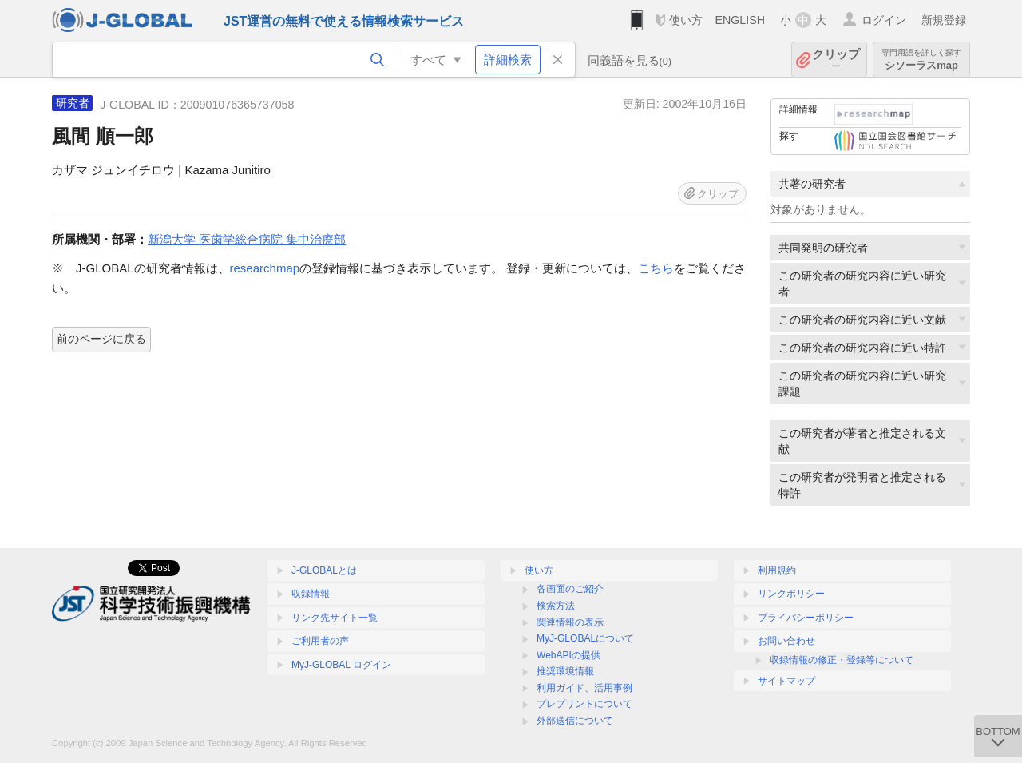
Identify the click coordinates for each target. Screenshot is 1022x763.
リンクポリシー (791, 593)
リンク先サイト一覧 (334, 617)
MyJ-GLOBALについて (585, 638)
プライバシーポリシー (806, 617)
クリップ (836, 59)
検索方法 (556, 605)
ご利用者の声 (320, 640)
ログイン (884, 20)
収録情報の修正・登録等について (841, 660)
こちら (656, 268)
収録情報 (310, 593)
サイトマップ (786, 680)
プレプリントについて (584, 703)
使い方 (686, 20)
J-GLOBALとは (324, 570)
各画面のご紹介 (570, 588)
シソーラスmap (921, 59)
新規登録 (943, 20)
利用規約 (777, 570)
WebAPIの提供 (568, 655)
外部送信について (575, 720)
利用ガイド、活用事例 (584, 687)
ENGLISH (740, 20)
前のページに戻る (101, 338)
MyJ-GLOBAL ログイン (341, 664)
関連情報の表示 (570, 622)
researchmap (265, 268)
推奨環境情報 (565, 671)
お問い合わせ (786, 640)
